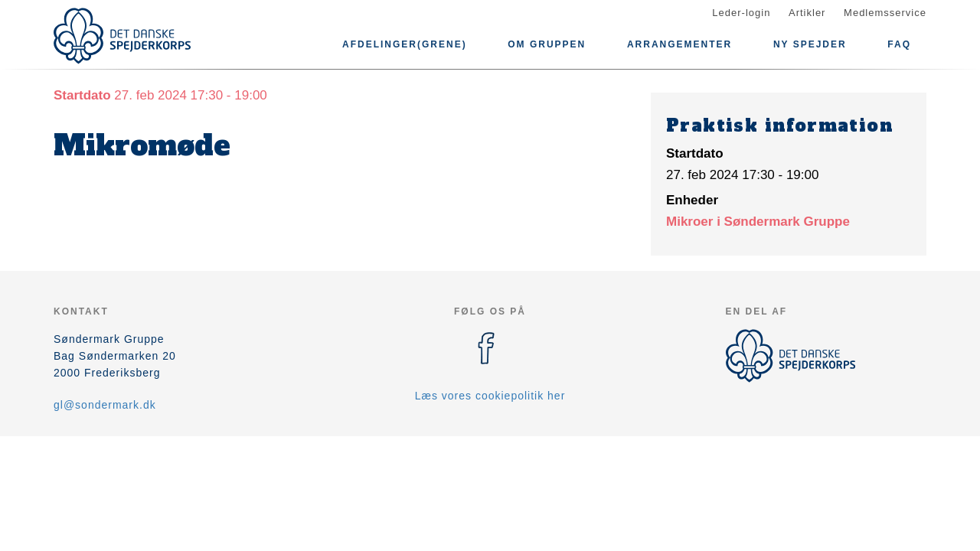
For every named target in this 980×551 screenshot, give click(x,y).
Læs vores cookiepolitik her (490, 396)
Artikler (807, 12)
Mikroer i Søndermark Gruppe (758, 221)
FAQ (899, 44)
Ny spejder (810, 44)
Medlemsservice (885, 12)
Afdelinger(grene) (404, 44)
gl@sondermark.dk (105, 405)
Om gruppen (547, 44)
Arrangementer (679, 44)
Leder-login (741, 12)
